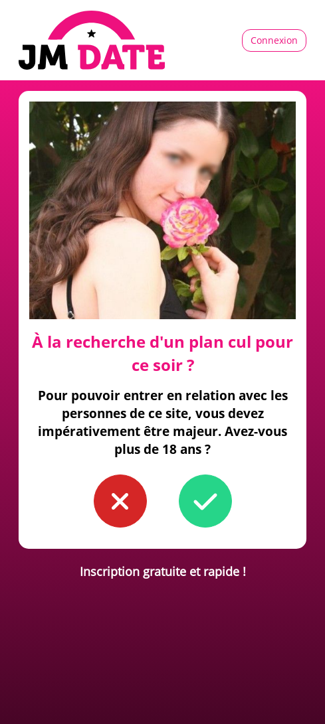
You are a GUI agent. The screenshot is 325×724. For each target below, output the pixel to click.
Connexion (274, 40)
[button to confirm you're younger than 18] (120, 501)
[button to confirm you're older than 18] (205, 501)
